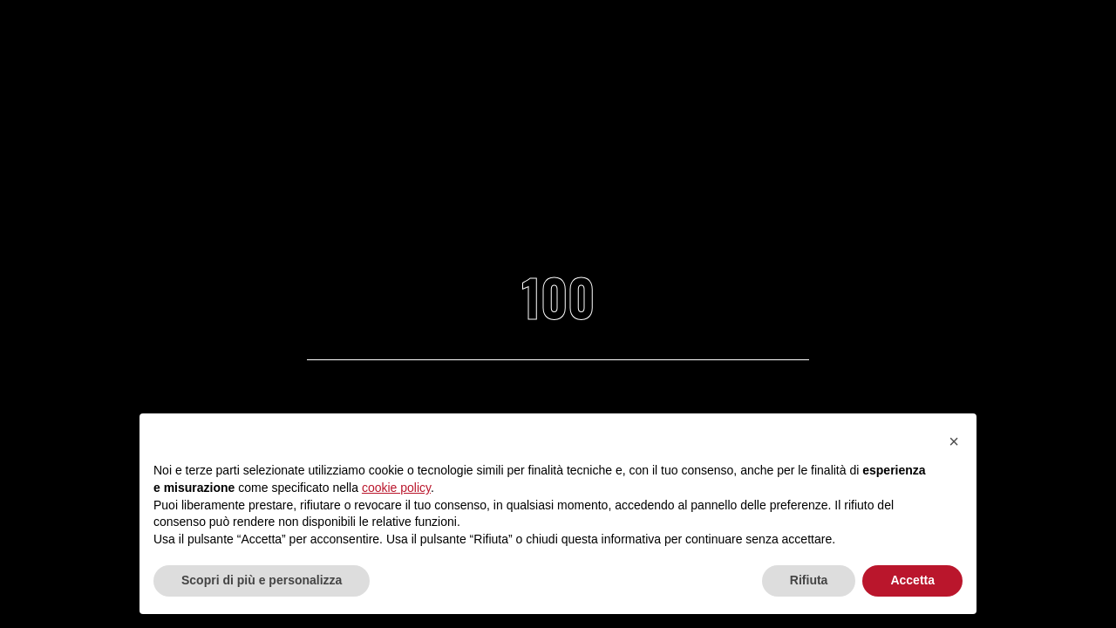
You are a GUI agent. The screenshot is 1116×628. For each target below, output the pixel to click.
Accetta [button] (912, 580)
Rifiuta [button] (809, 580)
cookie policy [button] (396, 488)
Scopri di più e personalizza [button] (261, 580)
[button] (954, 441)
